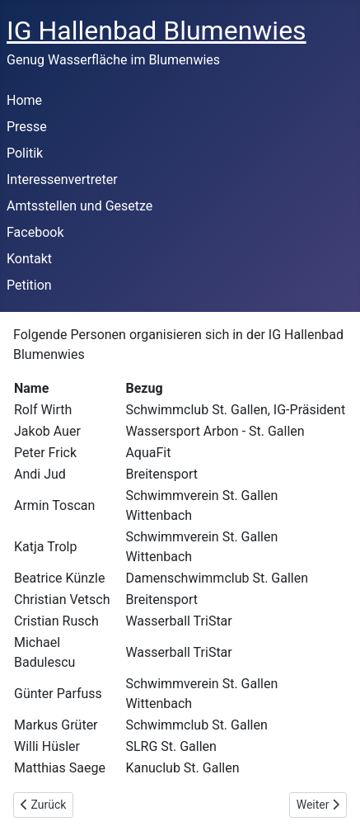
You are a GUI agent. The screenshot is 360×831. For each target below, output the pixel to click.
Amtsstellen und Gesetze (79, 206)
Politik (25, 153)
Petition (29, 285)
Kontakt (29, 259)
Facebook (35, 232)
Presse (27, 127)
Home (24, 100)
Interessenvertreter (62, 179)
